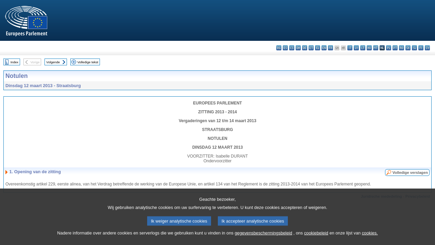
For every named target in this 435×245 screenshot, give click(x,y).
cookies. (370, 239)
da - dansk (298, 47)
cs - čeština (291, 47)
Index (14, 62)
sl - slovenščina (414, 47)
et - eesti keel (311, 47)
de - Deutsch (304, 47)
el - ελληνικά (317, 47)
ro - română (401, 47)
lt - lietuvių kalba (362, 47)
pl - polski (388, 47)
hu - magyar (369, 47)
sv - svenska (427, 47)
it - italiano (349, 47)
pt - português (395, 47)
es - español (285, 47)
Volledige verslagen (410, 172)
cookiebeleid (316, 239)
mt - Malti (375, 47)
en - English (324, 47)
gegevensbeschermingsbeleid (263, 239)
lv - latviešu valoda (356, 47)
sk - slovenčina (408, 47)
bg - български (278, 47)
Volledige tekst (87, 62)
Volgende (53, 62)
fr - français (330, 47)
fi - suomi (420, 47)
